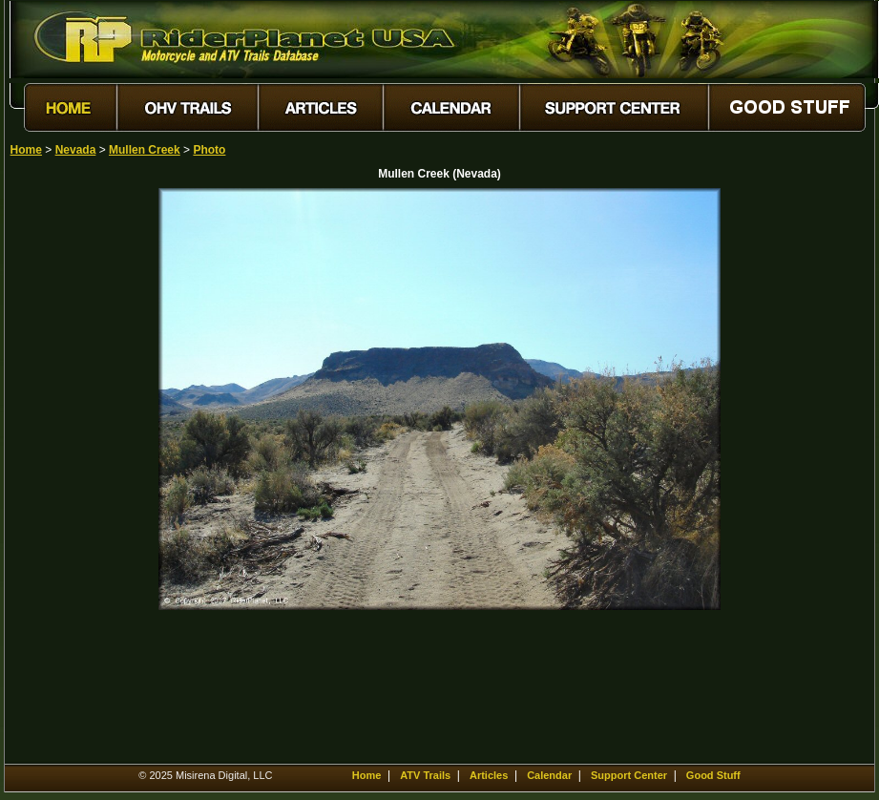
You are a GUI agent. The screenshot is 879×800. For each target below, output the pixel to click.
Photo (209, 150)
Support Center (629, 775)
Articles (489, 775)
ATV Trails (425, 775)
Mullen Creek (144, 150)
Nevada (75, 150)
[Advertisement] (77, 474)
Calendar (549, 775)
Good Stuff (713, 775)
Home (26, 150)
